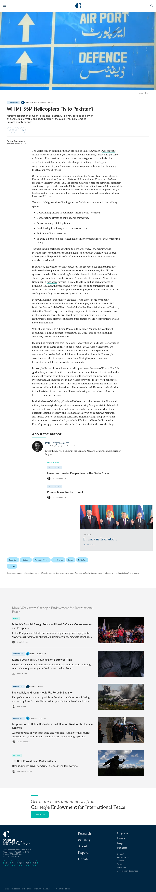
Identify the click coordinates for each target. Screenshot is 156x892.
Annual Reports (123, 857)
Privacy (120, 864)
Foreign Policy (41, 560)
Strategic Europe (38, 687)
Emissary (84, 840)
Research (84, 833)
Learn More (89, 545)
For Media (121, 867)
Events (121, 838)
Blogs (120, 843)
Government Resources (127, 871)
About (82, 846)
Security (13, 560)
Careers (120, 860)
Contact (120, 854)
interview (52, 281)
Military (26, 560)
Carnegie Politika (38, 654)
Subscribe (39, 814)
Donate (83, 859)
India (70, 560)
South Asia (58, 560)
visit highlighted (45, 202)
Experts (83, 852)
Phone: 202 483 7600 (12, 854)
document (94, 189)
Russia (12, 566)
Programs (122, 833)
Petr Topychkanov (17, 141)
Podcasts (122, 848)
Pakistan (82, 560)
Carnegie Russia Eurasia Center (39, 102)
